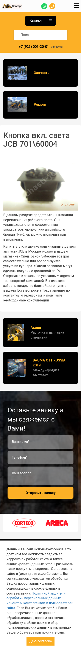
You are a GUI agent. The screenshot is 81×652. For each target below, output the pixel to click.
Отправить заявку (41, 493)
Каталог (41, 20)
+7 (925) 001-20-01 (34, 47)
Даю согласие (40, 641)
